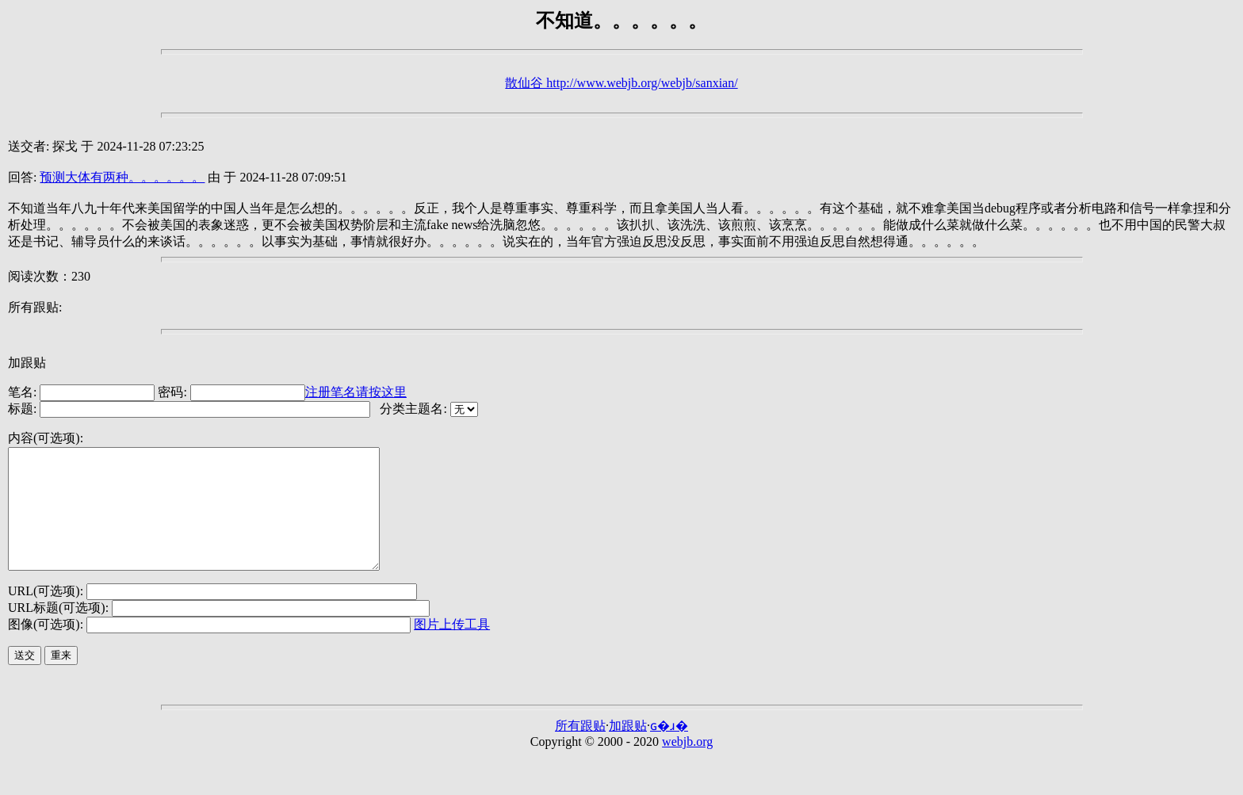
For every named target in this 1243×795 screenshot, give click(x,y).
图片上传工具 (452, 648)
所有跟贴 (580, 749)
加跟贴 (27, 362)
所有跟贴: (35, 307)
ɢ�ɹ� (669, 749)
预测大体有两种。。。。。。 (122, 177)
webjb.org (687, 765)
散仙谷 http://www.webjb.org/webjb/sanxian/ (621, 83)
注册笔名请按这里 (356, 392)
